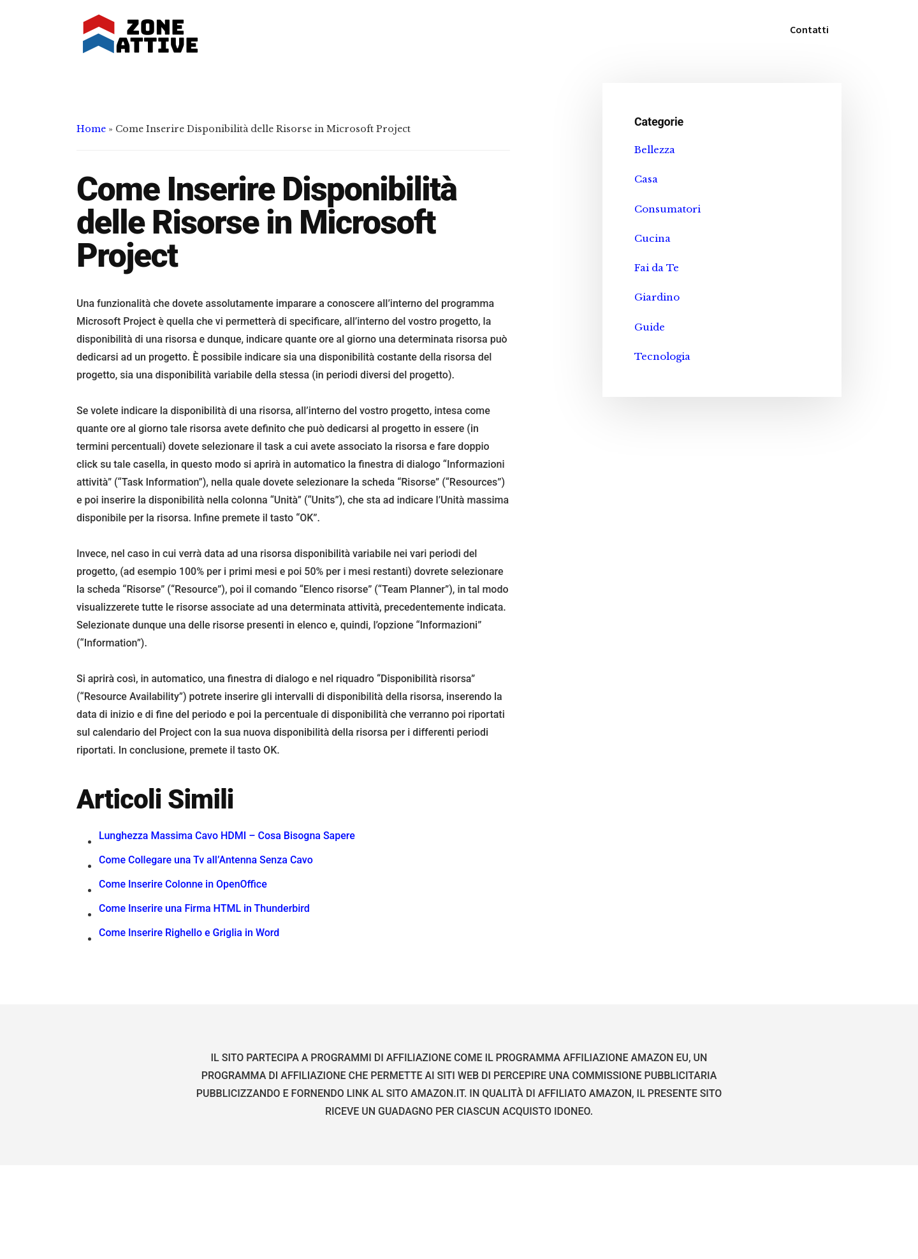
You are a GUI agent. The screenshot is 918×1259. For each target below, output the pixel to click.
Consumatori (667, 209)
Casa (646, 179)
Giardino (657, 297)
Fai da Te (656, 268)
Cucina (652, 238)
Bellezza (654, 150)
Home (91, 129)
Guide (649, 327)
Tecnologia (662, 356)
